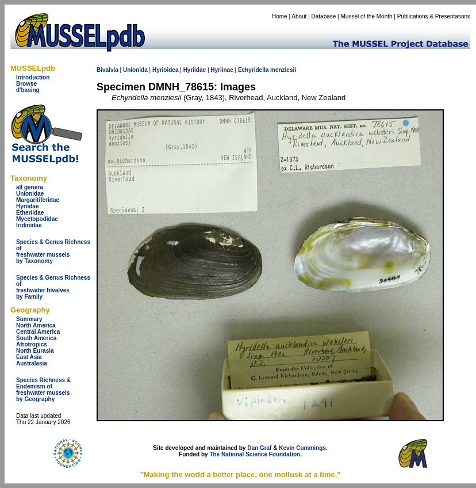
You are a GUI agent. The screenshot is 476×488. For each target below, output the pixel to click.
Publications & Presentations (433, 16)
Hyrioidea (165, 70)
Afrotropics (31, 344)
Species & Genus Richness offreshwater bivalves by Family (53, 287)
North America (36, 325)
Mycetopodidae (37, 219)
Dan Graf (259, 448)
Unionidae (30, 193)
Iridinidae (28, 225)
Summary (29, 319)
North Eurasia (35, 351)
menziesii (283, 70)
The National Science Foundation (254, 454)
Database (324, 16)
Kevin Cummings (302, 448)
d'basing (28, 90)
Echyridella (253, 70)
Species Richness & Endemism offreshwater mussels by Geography (43, 389)
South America (36, 338)
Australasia (31, 363)
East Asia (29, 357)
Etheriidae (30, 212)
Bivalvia (107, 70)
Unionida (135, 70)
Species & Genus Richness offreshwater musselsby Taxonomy (53, 251)
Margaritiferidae (37, 200)
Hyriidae (27, 206)
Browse (26, 84)
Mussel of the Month (367, 16)
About (298, 16)
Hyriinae (221, 70)
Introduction (32, 77)
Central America (38, 332)
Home (279, 16)
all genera (29, 187)
